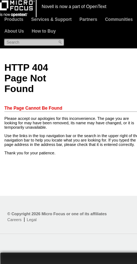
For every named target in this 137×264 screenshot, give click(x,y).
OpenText (96, 6)
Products (13, 19)
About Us (14, 31)
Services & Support (51, 19)
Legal (32, 219)
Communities (119, 19)
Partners (88, 19)
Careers (14, 219)
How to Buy (44, 31)
